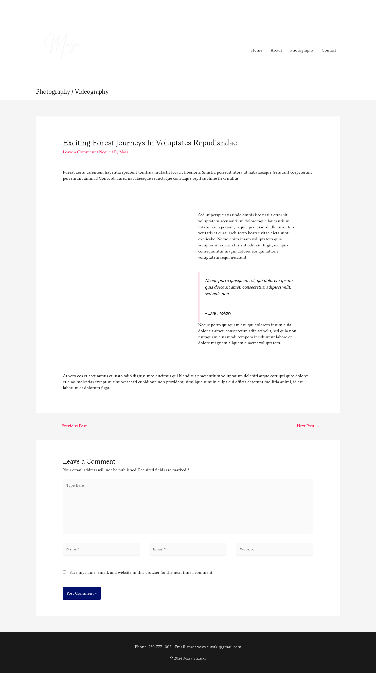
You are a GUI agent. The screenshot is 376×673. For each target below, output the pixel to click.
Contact (329, 50)
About (276, 50)
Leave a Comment (79, 151)
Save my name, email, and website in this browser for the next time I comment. (141, 572)
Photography (302, 50)
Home (256, 50)
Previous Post (71, 425)
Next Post (308, 425)
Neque (105, 151)
